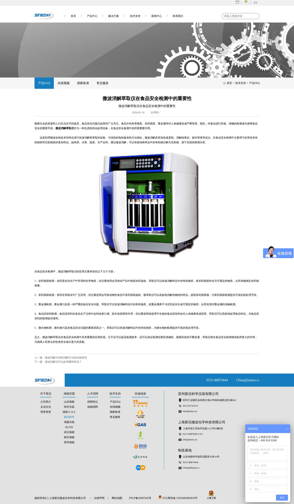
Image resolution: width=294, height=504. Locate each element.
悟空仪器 (69, 406)
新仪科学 (69, 417)
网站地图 (117, 498)
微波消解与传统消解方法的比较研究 (66, 357)
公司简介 (45, 401)
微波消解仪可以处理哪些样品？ (63, 361)
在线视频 (64, 83)
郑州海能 (69, 442)
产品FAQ (44, 83)
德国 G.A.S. (69, 412)
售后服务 (103, 83)
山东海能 (69, 401)
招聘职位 (92, 401)
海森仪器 (69, 422)
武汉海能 (69, 432)
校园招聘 (92, 406)
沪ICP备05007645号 (140, 498)
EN (255, 2)
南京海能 (69, 437)
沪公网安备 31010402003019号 (179, 498)
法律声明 (99, 498)
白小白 (69, 427)
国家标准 (83, 83)
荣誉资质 (45, 412)
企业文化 (45, 406)
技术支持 (240, 83)
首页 (229, 83)
